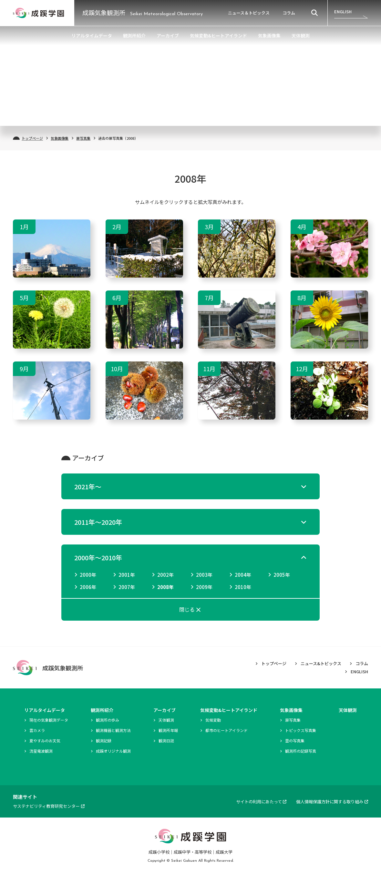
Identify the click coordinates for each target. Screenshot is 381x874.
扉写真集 (83, 138)
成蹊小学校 (159, 852)
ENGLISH (343, 11)
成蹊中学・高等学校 (192, 852)
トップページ (32, 138)
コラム (289, 13)
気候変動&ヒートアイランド (218, 35)
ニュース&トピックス (321, 663)
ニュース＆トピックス (249, 13)
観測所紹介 (134, 35)
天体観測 (301, 35)
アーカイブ (168, 35)
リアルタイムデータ (91, 35)
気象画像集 (269, 35)
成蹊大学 (224, 852)
